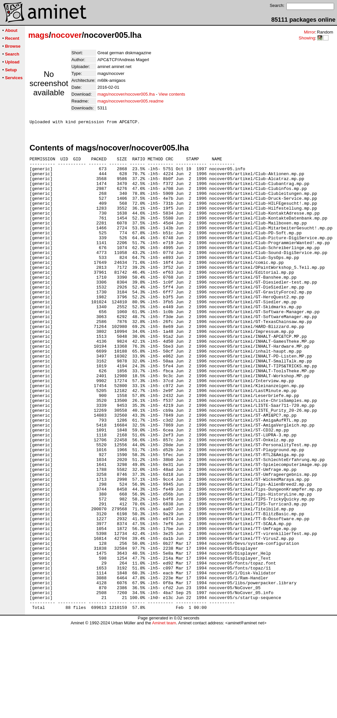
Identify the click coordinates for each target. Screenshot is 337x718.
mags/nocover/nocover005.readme (130, 101)
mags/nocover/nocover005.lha (126, 94)
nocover (66, 35)
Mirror (309, 32)
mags (38, 35)
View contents (172, 94)
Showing (306, 37)
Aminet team (164, 715)
